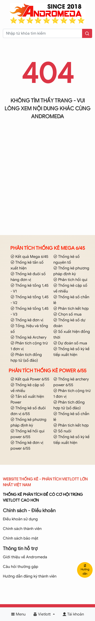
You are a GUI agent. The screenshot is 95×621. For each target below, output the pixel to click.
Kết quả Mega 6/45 (29, 256)
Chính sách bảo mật (20, 538)
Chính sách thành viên (22, 528)
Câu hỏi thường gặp (20, 566)
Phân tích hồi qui (70, 279)
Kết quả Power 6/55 (30, 379)
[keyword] (42, 33)
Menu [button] (18, 614)
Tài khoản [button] (73, 614)
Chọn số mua (67, 314)
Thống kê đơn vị (27, 320)
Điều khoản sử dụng (20, 519)
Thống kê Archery (28, 337)
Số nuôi (62, 431)
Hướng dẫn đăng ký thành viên (29, 576)
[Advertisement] (47, 183)
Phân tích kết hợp (71, 308)
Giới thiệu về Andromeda (25, 557)
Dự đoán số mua (70, 343)
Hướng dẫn (85, 569)
